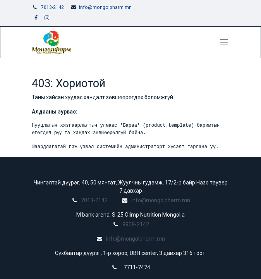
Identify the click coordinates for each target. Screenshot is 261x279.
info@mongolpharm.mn (105, 7)
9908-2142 (135, 224)
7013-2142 (52, 7)
